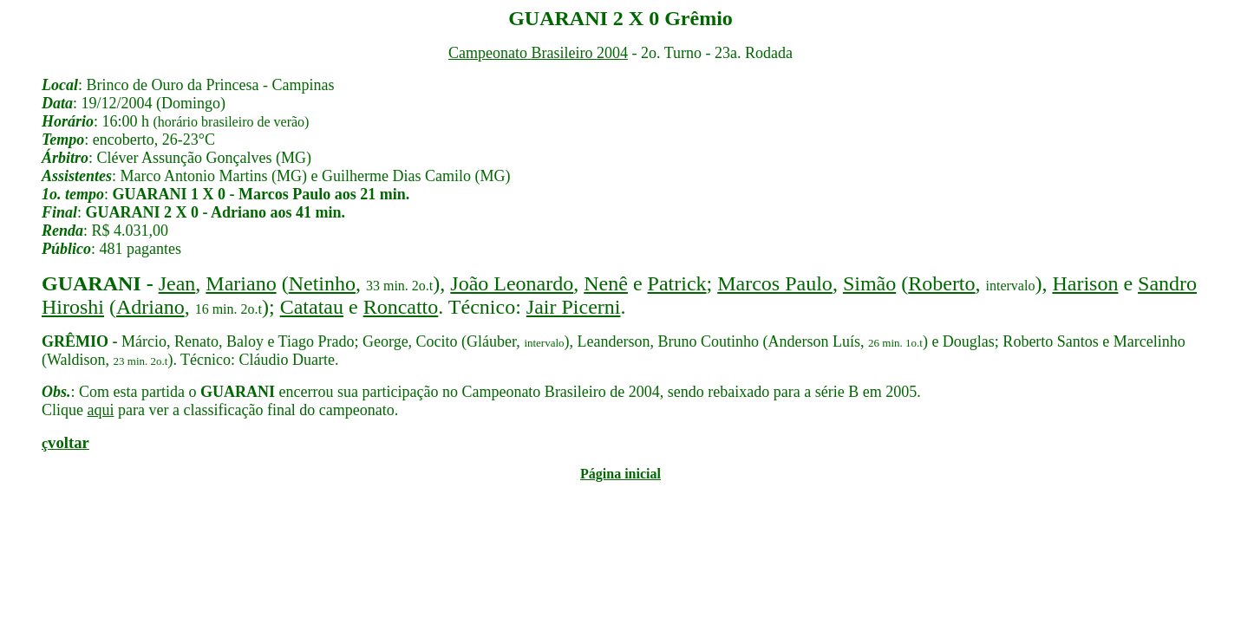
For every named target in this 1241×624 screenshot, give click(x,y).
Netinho (322, 283)
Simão (869, 283)
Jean (177, 283)
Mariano (241, 283)
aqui (101, 410)
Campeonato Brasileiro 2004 (538, 53)
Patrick (677, 283)
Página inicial (620, 473)
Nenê (606, 283)
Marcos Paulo (775, 283)
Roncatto (401, 307)
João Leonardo (511, 283)
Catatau (311, 307)
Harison (1085, 283)
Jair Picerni (573, 307)
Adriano (150, 307)
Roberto (941, 283)
